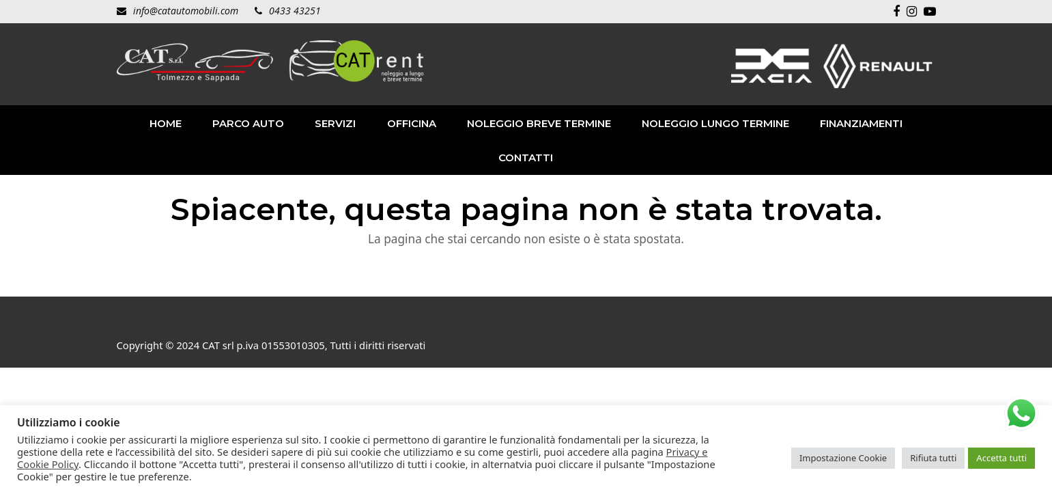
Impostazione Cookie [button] (843, 458)
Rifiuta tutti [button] (933, 458)
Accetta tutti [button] (1001, 458)
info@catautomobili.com (185, 10)
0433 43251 (295, 10)
